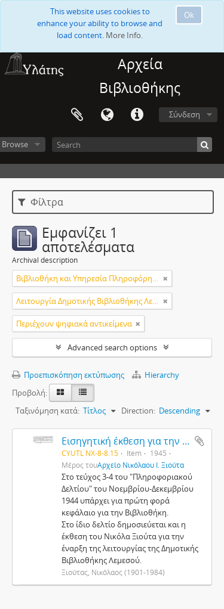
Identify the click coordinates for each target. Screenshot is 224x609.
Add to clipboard (199, 441)
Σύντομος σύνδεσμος (137, 115)
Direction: (138, 410)
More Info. (124, 35)
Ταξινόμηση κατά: (47, 410)
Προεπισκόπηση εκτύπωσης (68, 374)
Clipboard (77, 115)
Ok (189, 15)
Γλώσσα (107, 115)
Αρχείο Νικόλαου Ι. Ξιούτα (140, 465)
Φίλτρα (40, 202)
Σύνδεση (184, 114)
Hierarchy (155, 374)
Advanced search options (112, 347)
